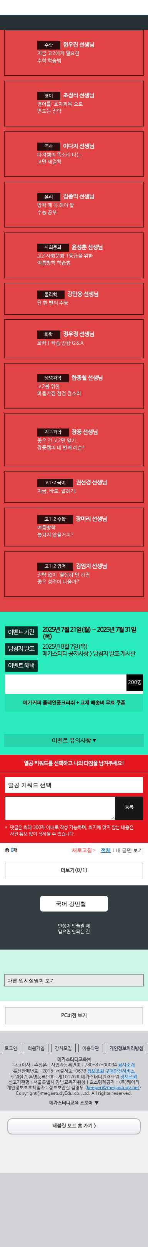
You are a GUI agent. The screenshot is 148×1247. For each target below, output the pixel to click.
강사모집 (63, 1048)
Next (128, 922)
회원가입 (36, 1048)
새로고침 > (84, 850)
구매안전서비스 (120, 1071)
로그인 (11, 1048)
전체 (106, 850)
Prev (20, 922)
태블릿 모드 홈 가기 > (74, 1126)
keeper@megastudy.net (113, 1087)
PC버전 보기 (74, 1016)
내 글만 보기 (129, 850)
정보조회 (95, 1071)
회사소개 (126, 1065)
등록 (129, 807)
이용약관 (90, 1048)
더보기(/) (74, 870)
